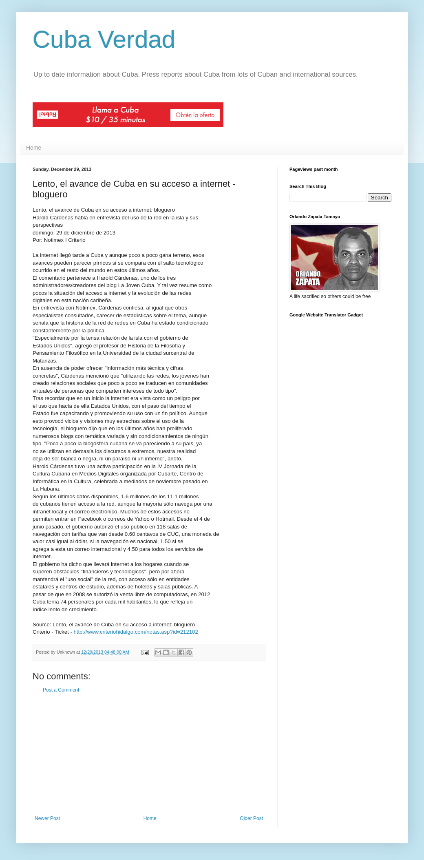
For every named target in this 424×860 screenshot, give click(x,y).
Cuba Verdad (104, 39)
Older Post (251, 818)
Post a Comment (61, 690)
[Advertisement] (149, 754)
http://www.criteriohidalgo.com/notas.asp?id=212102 (135, 632)
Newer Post (47, 818)
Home (33, 147)
